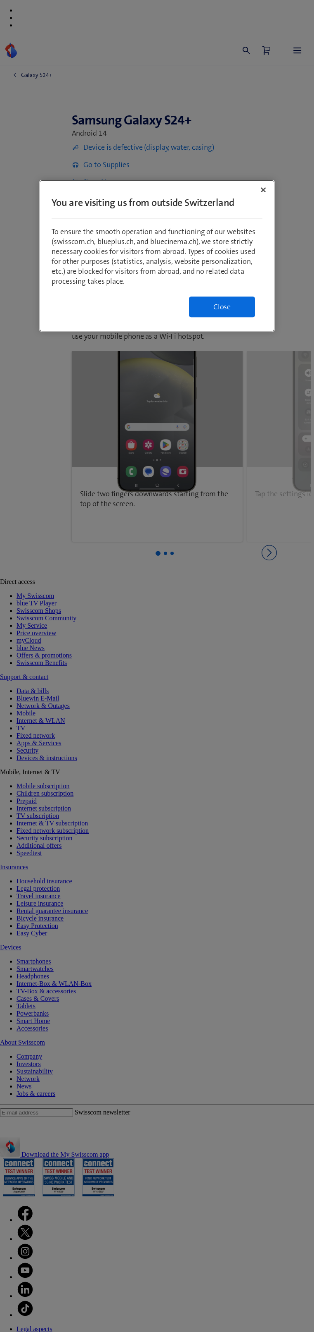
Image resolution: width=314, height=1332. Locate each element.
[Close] (263, 190)
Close (222, 307)
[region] (157, 256)
